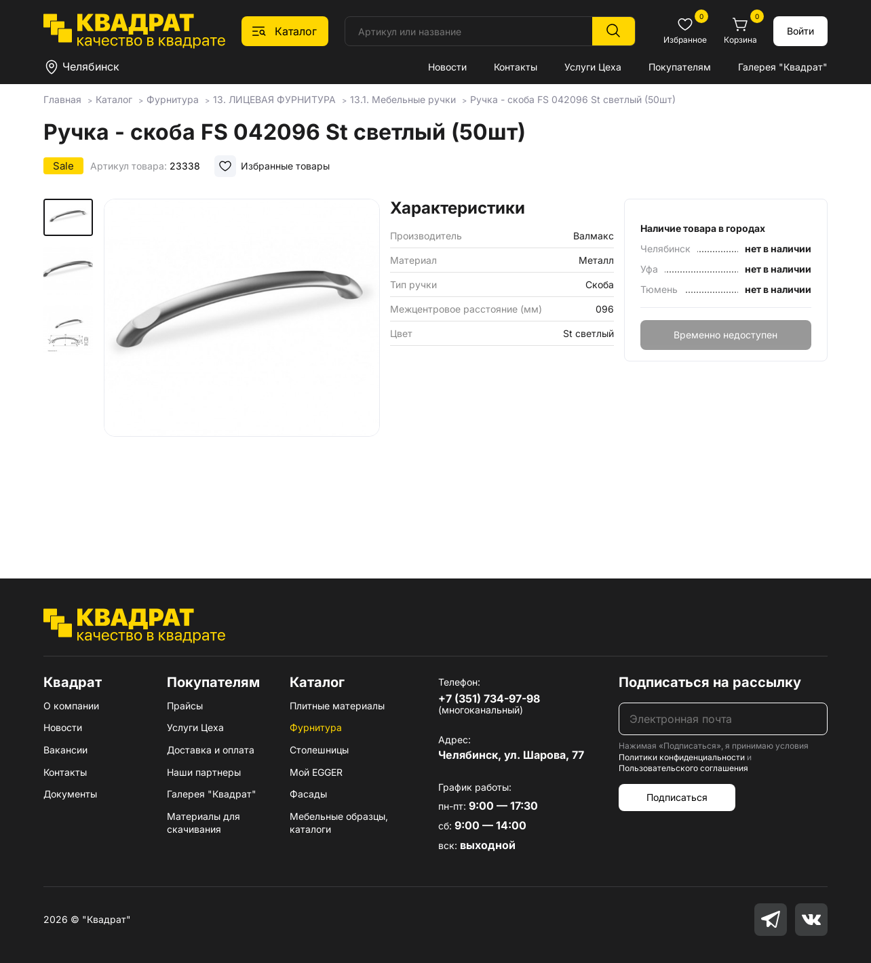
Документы (70, 794)
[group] (242, 369)
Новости (447, 67)
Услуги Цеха (592, 67)
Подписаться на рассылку (710, 682)
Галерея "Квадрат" (783, 67)
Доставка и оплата (210, 749)
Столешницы (319, 749)
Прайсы (185, 705)
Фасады (308, 794)
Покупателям (680, 67)
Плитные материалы (337, 705)
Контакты (515, 67)
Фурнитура (316, 727)
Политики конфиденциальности (682, 757)
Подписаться (677, 797)
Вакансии (65, 749)
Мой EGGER (316, 772)
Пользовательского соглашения (683, 768)
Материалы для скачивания (203, 823)
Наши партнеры (204, 772)
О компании (71, 705)
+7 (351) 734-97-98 (489, 698)
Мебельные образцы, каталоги (339, 823)
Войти (800, 31)
